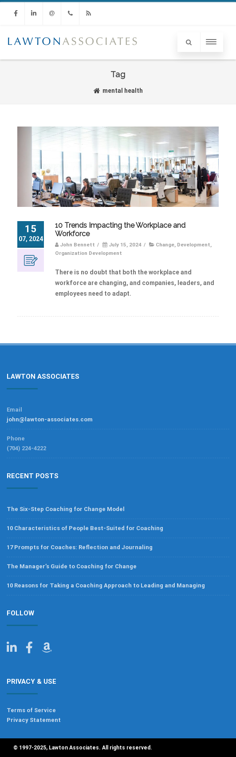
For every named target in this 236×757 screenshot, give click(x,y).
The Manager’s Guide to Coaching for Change (72, 566)
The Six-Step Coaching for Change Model (66, 509)
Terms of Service (31, 710)
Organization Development (88, 253)
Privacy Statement (34, 720)
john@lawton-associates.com (50, 419)
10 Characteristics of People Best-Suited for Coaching (85, 528)
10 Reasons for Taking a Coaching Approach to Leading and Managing (106, 585)
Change (165, 245)
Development (193, 245)
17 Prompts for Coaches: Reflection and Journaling (80, 547)
